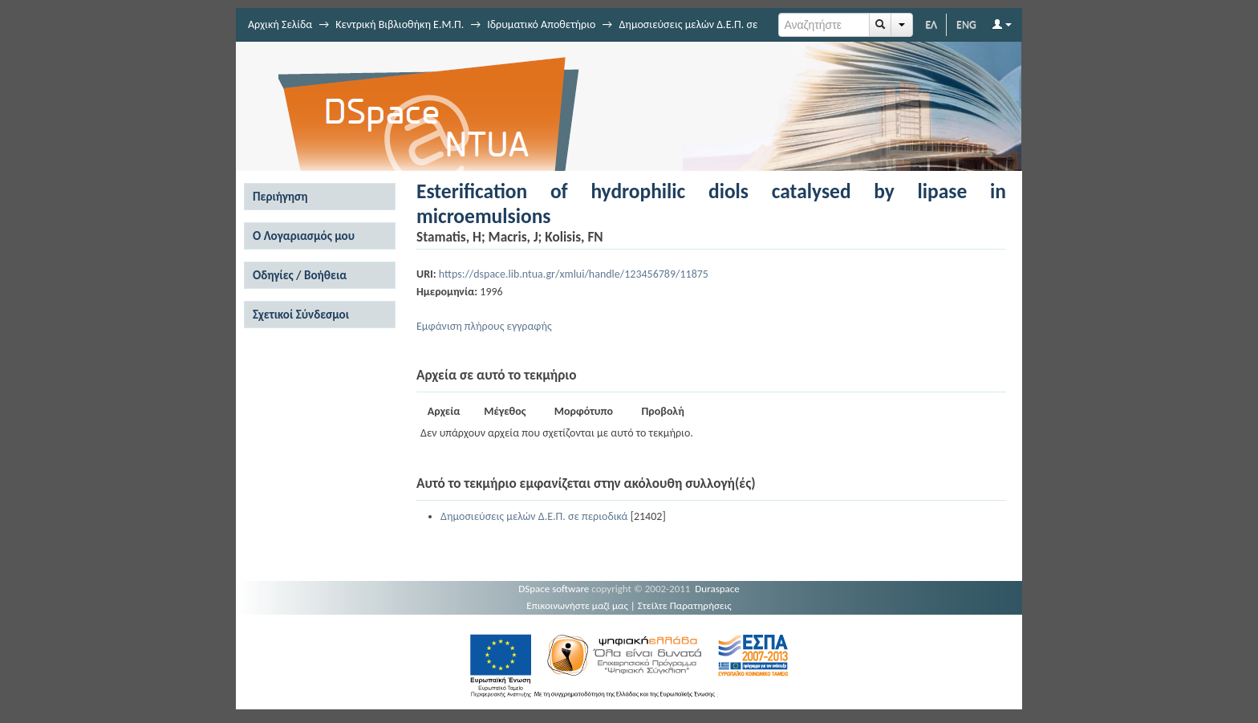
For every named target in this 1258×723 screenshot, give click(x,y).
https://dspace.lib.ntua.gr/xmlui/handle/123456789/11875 (573, 274)
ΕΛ (931, 24)
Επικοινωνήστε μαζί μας (577, 605)
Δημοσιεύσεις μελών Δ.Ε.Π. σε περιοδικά (533, 516)
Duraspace (717, 589)
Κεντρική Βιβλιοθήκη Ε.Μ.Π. (399, 24)
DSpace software (553, 589)
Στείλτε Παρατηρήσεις (685, 605)
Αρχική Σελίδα (280, 24)
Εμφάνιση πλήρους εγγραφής (484, 326)
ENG (966, 24)
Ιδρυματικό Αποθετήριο (541, 24)
